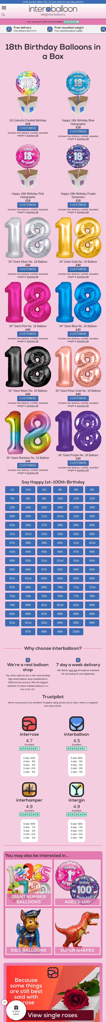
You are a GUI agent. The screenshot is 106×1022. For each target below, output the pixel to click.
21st (44, 516)
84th (92, 604)
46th (60, 551)
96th (92, 622)
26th (28, 525)
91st (12, 622)
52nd (60, 560)
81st (44, 604)
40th (60, 542)
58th (60, 569)
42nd (92, 542)
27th (44, 525)
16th (60, 507)
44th (28, 551)
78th (92, 596)
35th (76, 533)
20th (28, 516)
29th (76, 525)
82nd (60, 604)
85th (12, 613)
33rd (44, 533)
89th (76, 613)
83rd (76, 604)
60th (92, 569)
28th (60, 525)
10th (60, 498)
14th (28, 507)
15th (44, 507)
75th (44, 596)
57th (44, 569)
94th (60, 622)
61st (12, 578)
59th (76, 569)
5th (76, 489)
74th (28, 596)
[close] (4, 1002)
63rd (44, 578)
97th (28, 631)
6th (92, 489)
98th (44, 631)
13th (12, 507)
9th (44, 498)
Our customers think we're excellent (53, 21)
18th (92, 507)
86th (28, 613)
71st (76, 587)
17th (76, 507)
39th (44, 542)
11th (76, 498)
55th (12, 569)
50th (28, 560)
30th (92, 525)
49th (12, 560)
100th (76, 631)
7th (12, 498)
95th (76, 622)
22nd (60, 516)
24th (92, 516)
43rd (12, 551)
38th (28, 542)
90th (92, 613)
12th (92, 498)
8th (28, 498)
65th (76, 578)
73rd (12, 596)
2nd (28, 489)
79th (12, 604)
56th (28, 569)
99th (60, 631)
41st (76, 542)
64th (60, 578)
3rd (44, 489)
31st (12, 533)
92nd (28, 622)
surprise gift (32, 135)
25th (12, 525)
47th (76, 551)
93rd (44, 622)
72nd (92, 587)
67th (12, 587)
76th (60, 596)
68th (28, 587)
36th (92, 533)
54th (92, 560)
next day (73, 670)
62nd (28, 578)
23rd (76, 516)
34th (60, 533)
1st (12, 489)
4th (60, 489)
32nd (28, 533)
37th (12, 542)
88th (60, 613)
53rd (76, 560)
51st (44, 560)
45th (44, 551)
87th (44, 613)
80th (28, 604)
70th (60, 587)
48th (92, 551)
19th (12, 516)
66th (92, 578)
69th (44, 587)
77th (76, 596)
